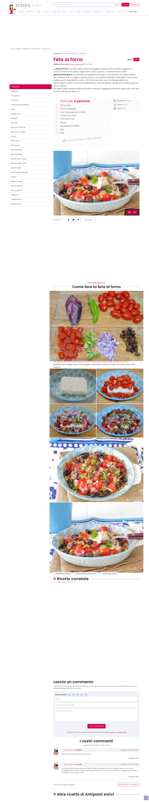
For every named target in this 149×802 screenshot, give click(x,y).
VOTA (136, 59)
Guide (78, 12)
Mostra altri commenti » (128, 785)
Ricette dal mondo (19, 159)
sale (61, 129)
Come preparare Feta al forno (86, 573)
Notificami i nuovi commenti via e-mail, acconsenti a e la (97, 732)
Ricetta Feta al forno (63, 573)
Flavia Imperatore (75, 64)
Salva (88, 220)
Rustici (13, 177)
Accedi (125, 5)
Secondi (45, 12)
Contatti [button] (121, 12)
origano (63, 122)
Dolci (64, 12)
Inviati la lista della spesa (81, 139)
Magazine (133, 12)
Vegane (14, 195)
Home (13, 49)
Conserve (15, 96)
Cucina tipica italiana (20, 105)
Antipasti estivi (35, 49)
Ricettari (86, 12)
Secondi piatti (17, 186)
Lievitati (14, 123)
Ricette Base (16, 150)
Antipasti (30, 12)
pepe (62, 133)
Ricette (21, 12)
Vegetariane (16, 199)
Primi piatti (15, 145)
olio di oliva (64, 126)
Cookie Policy (122, 732)
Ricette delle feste (19, 163)
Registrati (134, 5)
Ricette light (16, 168)
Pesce (13, 136)
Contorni (55, 12)
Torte (71, 12)
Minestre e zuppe (18, 132)
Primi (38, 12)
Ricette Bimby (17, 154)
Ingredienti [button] (97, 12)
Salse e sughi (16, 181)
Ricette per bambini (19, 172)
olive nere (70, 112)
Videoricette (16, 204)
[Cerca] (83, 4)
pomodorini (71, 109)
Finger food (15, 114)
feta (69, 105)
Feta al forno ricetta (109, 573)
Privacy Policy (110, 732)
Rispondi (133, 758)
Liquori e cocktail (18, 127)
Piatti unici (15, 141)
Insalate (14, 118)
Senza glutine (16, 190)
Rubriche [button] (109, 12)
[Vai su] (146, 798)
